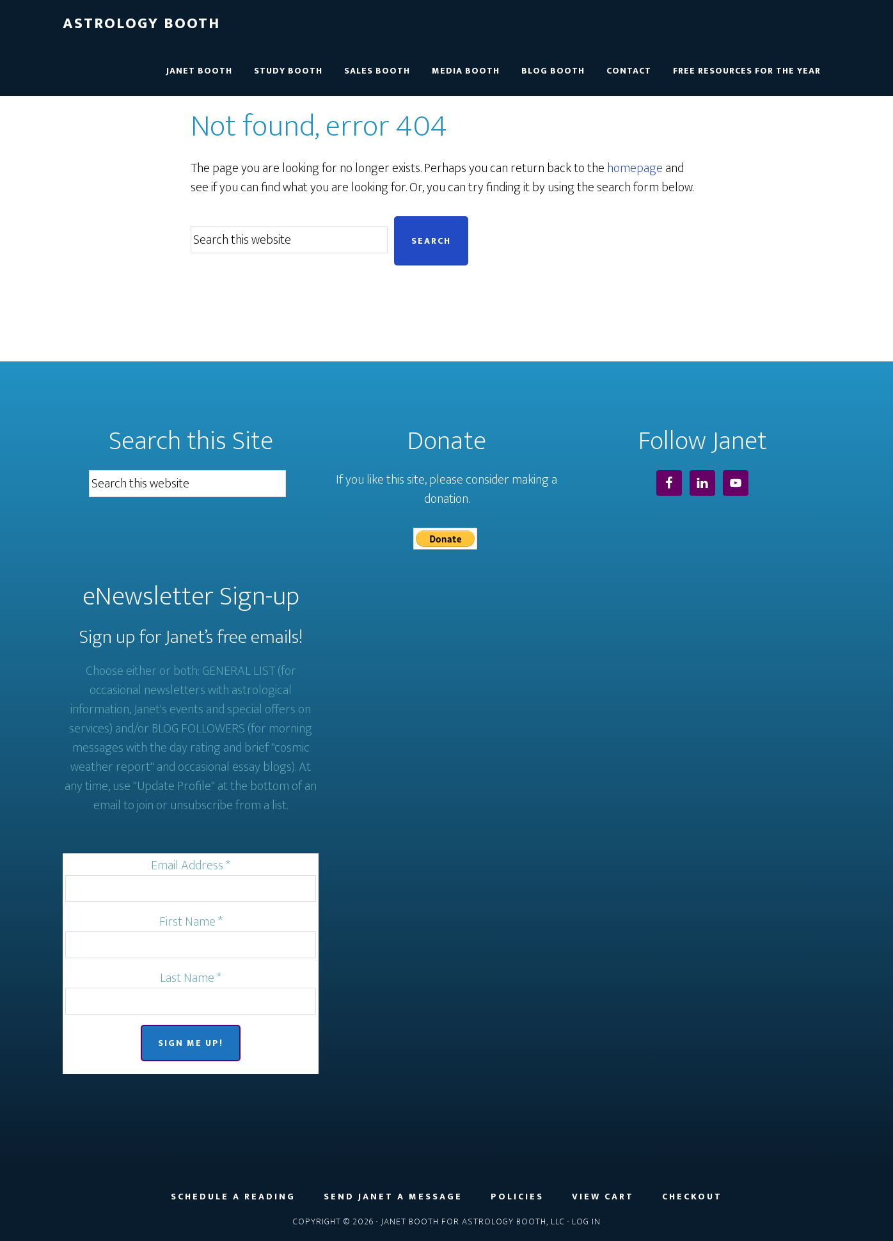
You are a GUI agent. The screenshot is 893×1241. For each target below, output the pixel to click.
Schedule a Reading (233, 1196)
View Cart (603, 1196)
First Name (191, 921)
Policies (517, 1196)
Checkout (692, 1196)
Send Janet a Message (393, 1196)
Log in (586, 1221)
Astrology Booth (141, 23)
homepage (635, 168)
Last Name (190, 978)
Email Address (190, 865)
